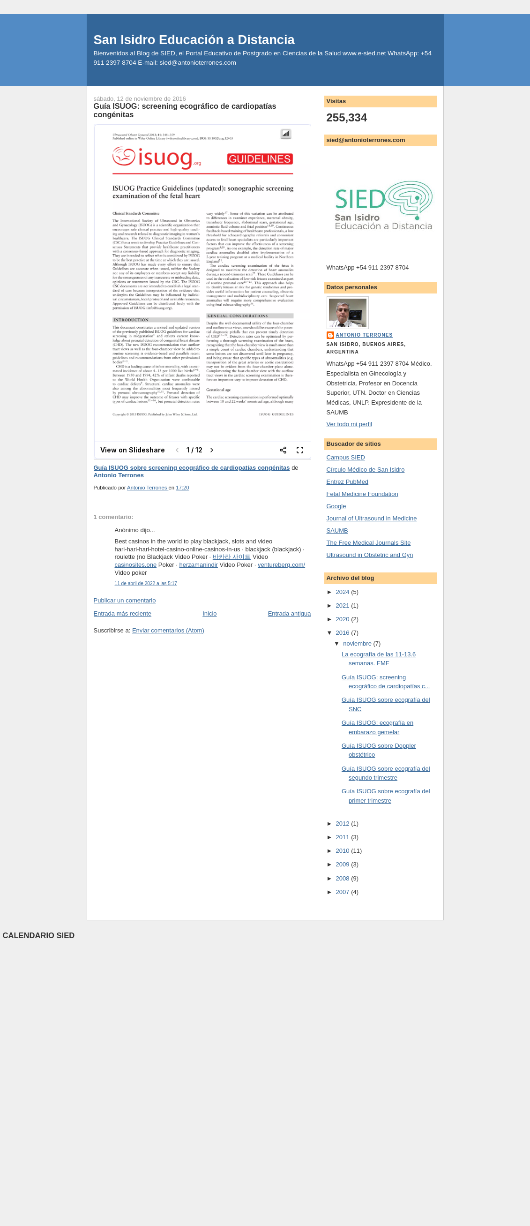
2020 (343, 619)
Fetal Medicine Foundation (362, 493)
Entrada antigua (289, 613)
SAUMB (337, 530)
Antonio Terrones (119, 475)
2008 (343, 878)
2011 (343, 837)
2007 (343, 891)
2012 (343, 823)
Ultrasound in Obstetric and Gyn (370, 554)
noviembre (358, 643)
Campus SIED (346, 457)
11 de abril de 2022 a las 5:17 (146, 583)
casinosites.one (136, 564)
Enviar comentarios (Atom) (168, 630)
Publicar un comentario (125, 600)
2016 (343, 632)
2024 (343, 591)
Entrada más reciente (123, 613)
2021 (343, 605)
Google (336, 506)
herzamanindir (198, 564)
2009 (343, 864)
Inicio (209, 613)
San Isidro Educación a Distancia (194, 39)
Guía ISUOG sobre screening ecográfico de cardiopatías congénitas (192, 467)
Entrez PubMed (348, 481)
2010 (343, 850)
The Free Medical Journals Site (369, 542)
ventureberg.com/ (281, 564)
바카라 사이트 (232, 556)
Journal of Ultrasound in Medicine (372, 518)
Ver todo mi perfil (350, 424)
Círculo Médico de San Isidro (366, 469)
